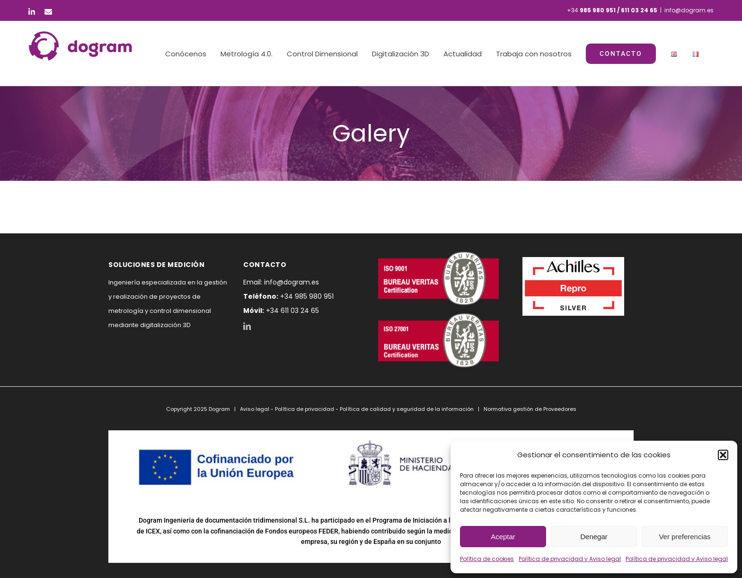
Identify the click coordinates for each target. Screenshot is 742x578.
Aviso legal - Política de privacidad (287, 409)
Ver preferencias (684, 537)
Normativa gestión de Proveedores (530, 409)
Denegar (594, 537)
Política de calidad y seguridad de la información (407, 409)
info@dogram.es (689, 10)
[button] (723, 455)
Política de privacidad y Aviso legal (570, 559)
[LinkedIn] (247, 326)
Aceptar (503, 537)
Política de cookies (487, 559)
